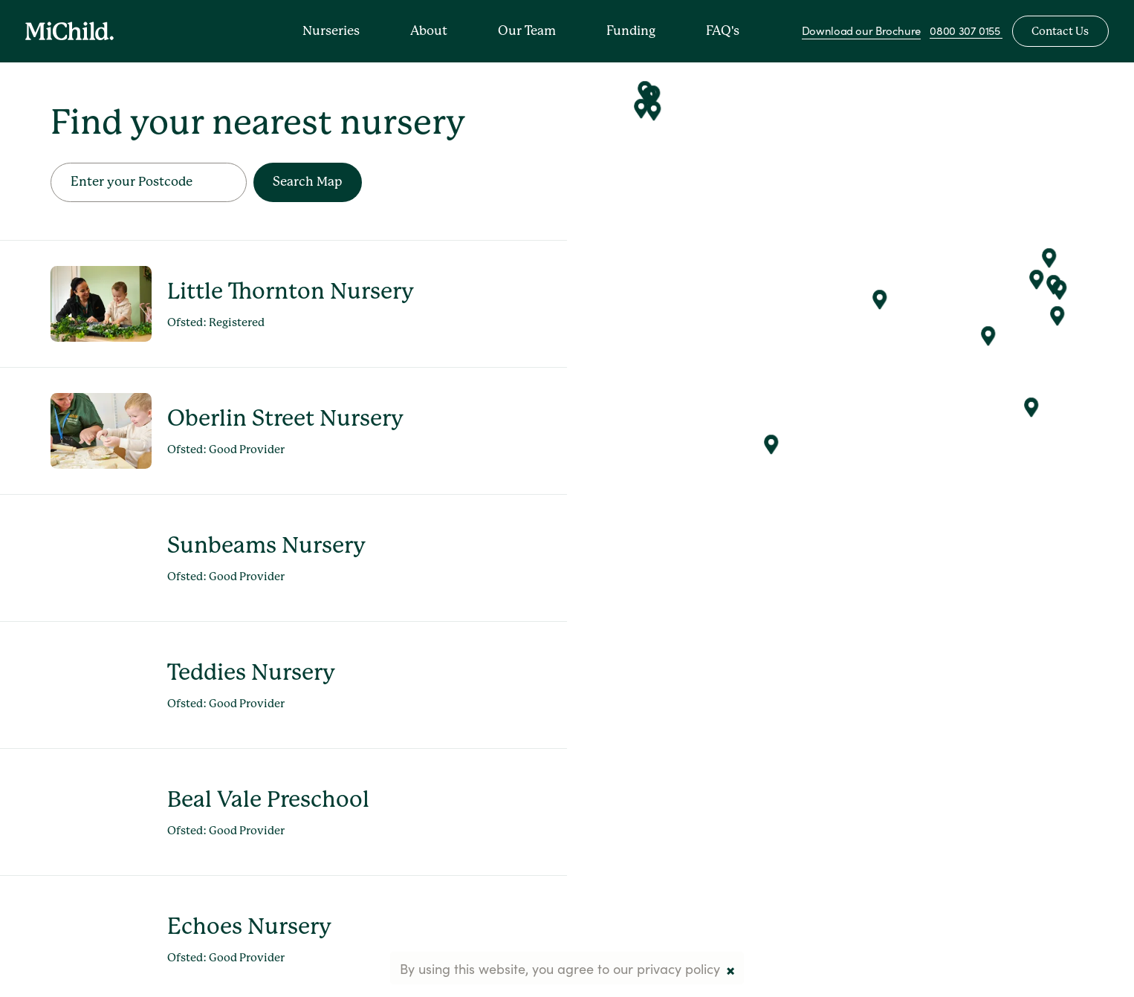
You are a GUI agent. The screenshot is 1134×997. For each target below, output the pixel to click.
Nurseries (331, 30)
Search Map (307, 181)
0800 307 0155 (966, 30)
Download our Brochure (861, 30)
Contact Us (1060, 31)
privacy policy (678, 968)
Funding (630, 30)
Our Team (527, 30)
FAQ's (722, 30)
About (428, 30)
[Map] (850, 498)
